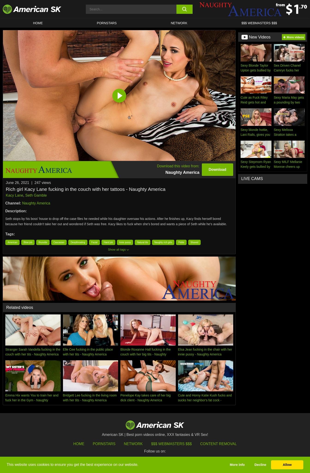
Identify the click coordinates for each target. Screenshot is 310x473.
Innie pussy (125, 242)
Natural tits (142, 242)
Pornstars (104, 444)
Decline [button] (260, 465)
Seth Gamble (36, 195)
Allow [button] (287, 465)
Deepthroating (78, 242)
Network (179, 23)
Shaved (194, 242)
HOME (38, 23)
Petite (181, 242)
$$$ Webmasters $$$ (171, 444)
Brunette (43, 242)
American (12, 242)
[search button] (184, 9)
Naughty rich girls (163, 242)
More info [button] (237, 465)
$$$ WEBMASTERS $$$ (259, 23)
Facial (94, 242)
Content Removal (218, 444)
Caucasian (59, 242)
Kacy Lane (14, 195)
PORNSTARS (107, 23)
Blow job (28, 242)
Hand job (108, 242)
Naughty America (36, 203)
